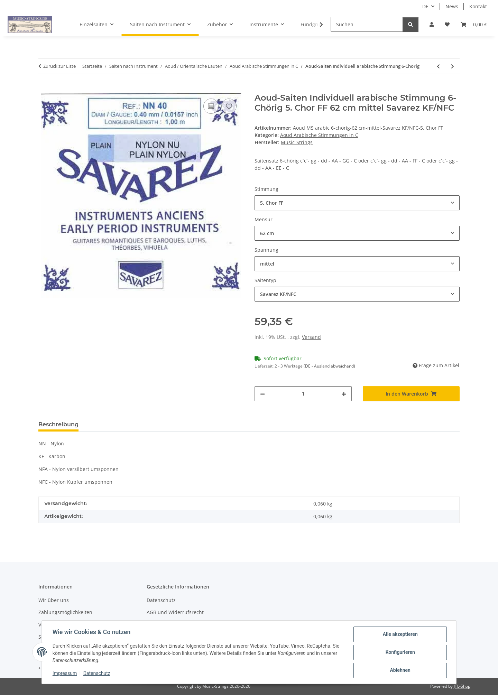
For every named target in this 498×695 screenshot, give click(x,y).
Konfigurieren (399, 652)
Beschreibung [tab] (58, 424)
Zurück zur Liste (59, 66)
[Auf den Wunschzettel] (229, 106)
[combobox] (357, 202)
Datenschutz (97, 673)
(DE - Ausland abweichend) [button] (329, 366)
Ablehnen (399, 670)
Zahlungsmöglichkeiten (65, 612)
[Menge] (303, 394)
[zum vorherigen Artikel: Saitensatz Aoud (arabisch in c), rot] (438, 66)
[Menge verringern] (262, 394)
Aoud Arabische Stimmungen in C (319, 135)
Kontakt (478, 6)
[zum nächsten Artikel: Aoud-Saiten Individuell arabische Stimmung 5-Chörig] (452, 66)
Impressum (65, 673)
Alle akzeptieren (399, 634)
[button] (431, 24)
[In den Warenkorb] (43, 89)
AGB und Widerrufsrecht (175, 612)
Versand (311, 337)
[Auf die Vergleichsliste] (211, 106)
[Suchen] (367, 24)
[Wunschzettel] (447, 24)
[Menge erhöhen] (343, 394)
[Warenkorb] (473, 24)
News (451, 6)
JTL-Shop (462, 686)
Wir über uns (53, 600)
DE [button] (425, 6)
